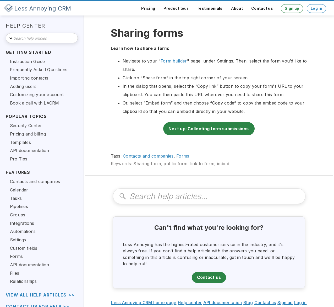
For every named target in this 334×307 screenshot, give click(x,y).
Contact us (262, 8)
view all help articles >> (40, 295)
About (237, 8)
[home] (37, 8)
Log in (316, 8)
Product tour (175, 8)
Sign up (292, 8)
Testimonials (210, 8)
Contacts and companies (148, 156)
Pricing (148, 8)
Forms (182, 156)
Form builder (174, 61)
